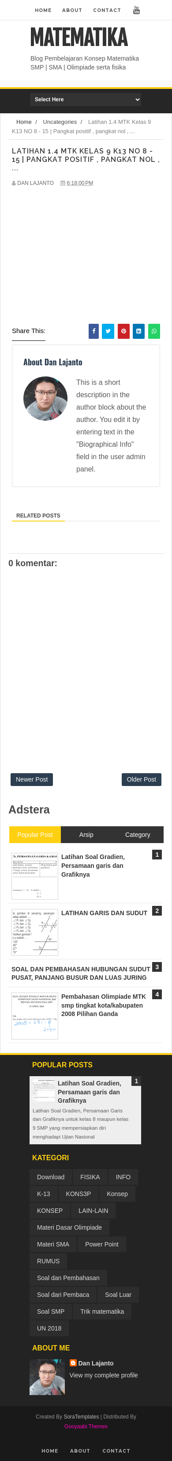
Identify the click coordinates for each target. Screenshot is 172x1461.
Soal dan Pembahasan (68, 1277)
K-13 (43, 1193)
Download (50, 1177)
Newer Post (32, 779)
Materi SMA (53, 1244)
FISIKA (90, 1177)
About (72, 10)
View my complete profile (104, 1375)
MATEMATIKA (78, 38)
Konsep (117, 1193)
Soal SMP (50, 1311)
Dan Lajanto (96, 1363)
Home (43, 10)
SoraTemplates (81, 1417)
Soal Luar (118, 1294)
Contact (107, 10)
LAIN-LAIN (93, 1210)
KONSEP (50, 1210)
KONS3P (78, 1193)
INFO (123, 1177)
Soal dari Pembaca (63, 1294)
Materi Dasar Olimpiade (69, 1227)
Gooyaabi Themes (86, 1426)
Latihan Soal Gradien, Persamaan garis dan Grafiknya (89, 1092)
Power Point (101, 1244)
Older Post (141, 779)
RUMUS (48, 1261)
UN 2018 (49, 1328)
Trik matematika (102, 1311)
